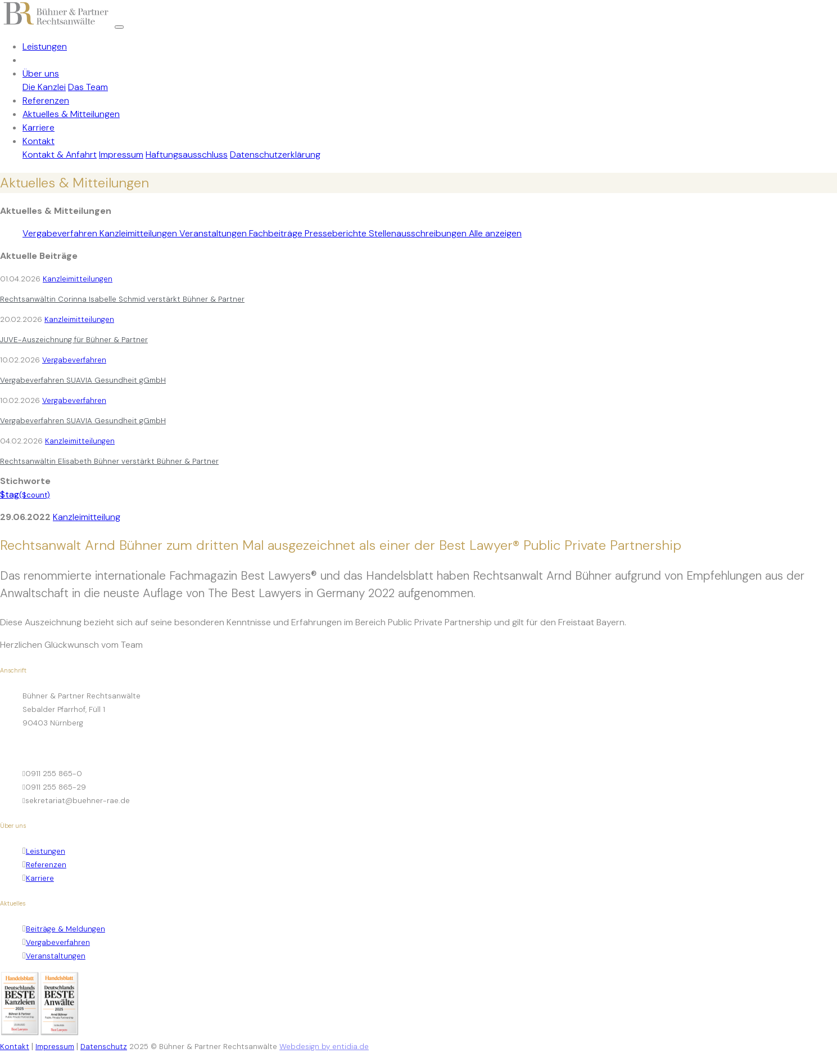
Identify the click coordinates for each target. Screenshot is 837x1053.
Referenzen (45, 100)
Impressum (121, 154)
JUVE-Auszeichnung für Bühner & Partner (74, 339)
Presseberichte (337, 233)
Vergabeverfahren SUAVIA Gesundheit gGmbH (83, 380)
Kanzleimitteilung (86, 517)
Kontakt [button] (38, 141)
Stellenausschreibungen (419, 233)
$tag (25, 494)
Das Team (88, 87)
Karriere (38, 127)
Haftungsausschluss (187, 154)
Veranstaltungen (214, 233)
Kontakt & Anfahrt (59, 154)
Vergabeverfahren (60, 233)
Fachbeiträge (277, 233)
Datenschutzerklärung (275, 154)
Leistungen (44, 46)
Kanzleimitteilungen (139, 233)
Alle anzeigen (495, 233)
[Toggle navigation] (119, 27)
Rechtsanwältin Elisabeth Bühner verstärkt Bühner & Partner (109, 461)
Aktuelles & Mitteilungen (71, 114)
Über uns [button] (40, 73)
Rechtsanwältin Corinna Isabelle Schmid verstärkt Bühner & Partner (122, 299)
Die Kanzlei (44, 87)
